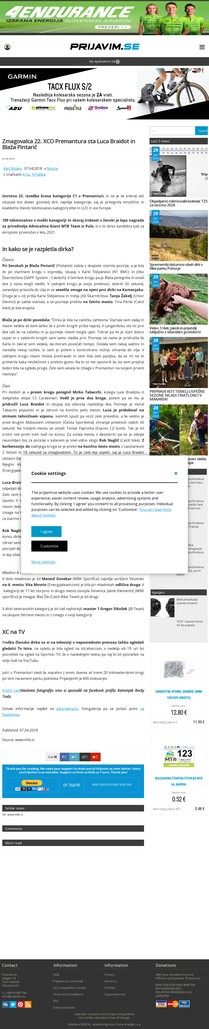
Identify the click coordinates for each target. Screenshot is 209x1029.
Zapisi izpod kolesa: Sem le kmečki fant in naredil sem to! (190, 504)
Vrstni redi (11, 690)
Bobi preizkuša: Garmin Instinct (187, 601)
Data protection (64, 1007)
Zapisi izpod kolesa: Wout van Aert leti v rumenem (190, 482)
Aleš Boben (12, 168)
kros (26, 174)
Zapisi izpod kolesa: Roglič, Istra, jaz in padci (190, 570)
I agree (46, 531)
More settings (43, 561)
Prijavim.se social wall (68, 981)
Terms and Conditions (68, 994)
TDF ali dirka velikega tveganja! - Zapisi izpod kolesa (190, 548)
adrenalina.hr (67, 708)
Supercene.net (114, 994)
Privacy (109, 974)
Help (56, 974)
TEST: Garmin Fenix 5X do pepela (190, 623)
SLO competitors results (69, 988)
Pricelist (109, 988)
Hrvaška (38, 174)
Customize (49, 546)
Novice (52, 168)
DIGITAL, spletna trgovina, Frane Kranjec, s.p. (110, 1024)
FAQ (56, 1001)
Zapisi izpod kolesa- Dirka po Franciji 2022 (190, 526)
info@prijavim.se (13, 996)
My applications (104, 61)
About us (110, 981)
